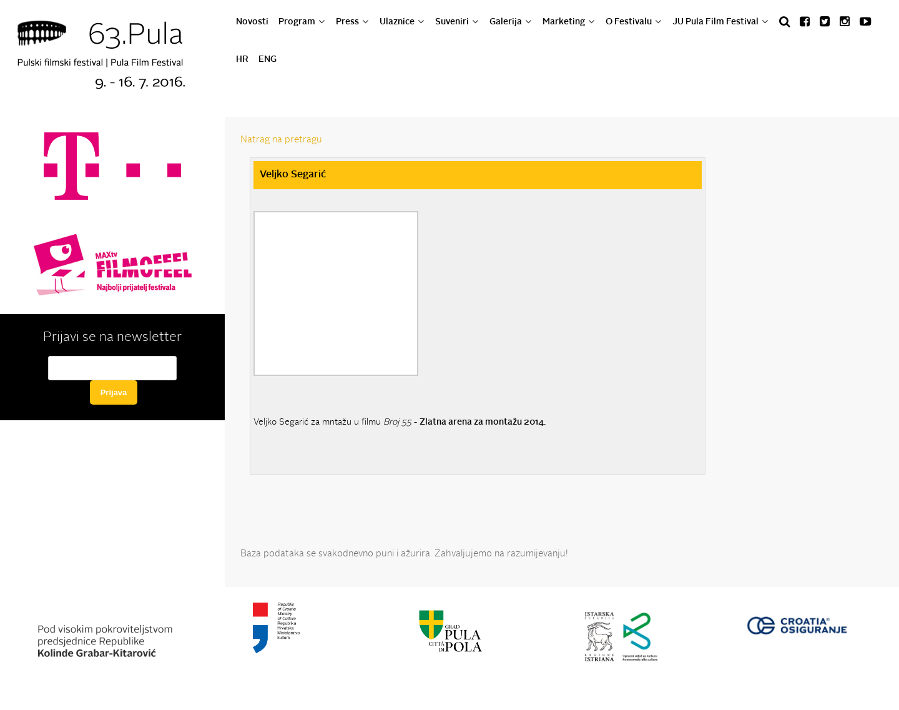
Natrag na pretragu (281, 140)
